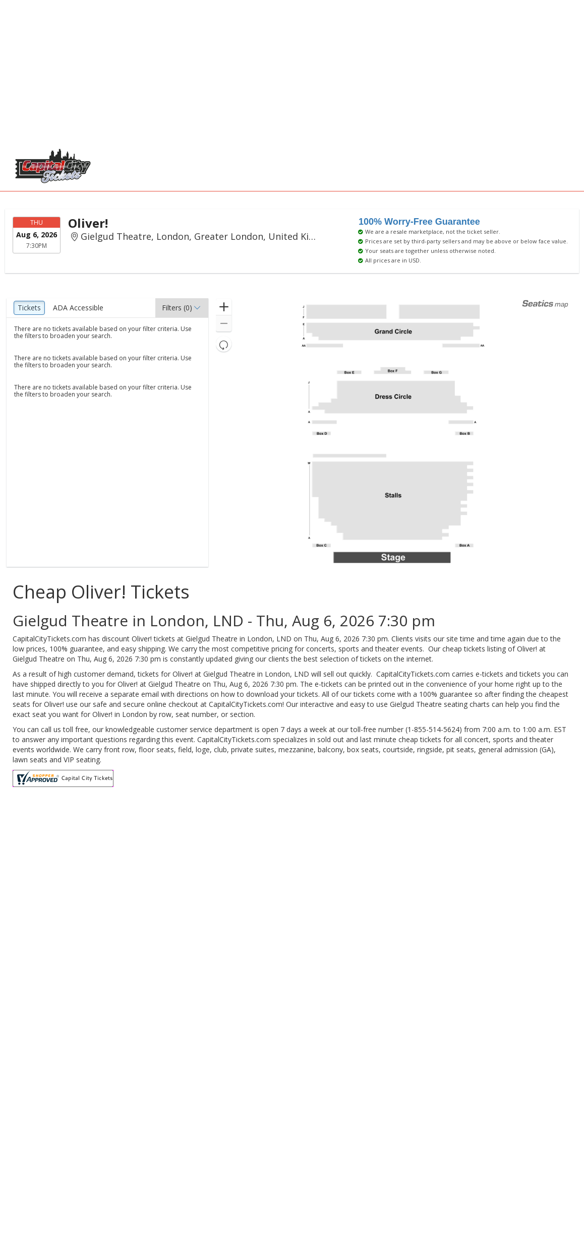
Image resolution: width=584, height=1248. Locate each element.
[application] (393, 432)
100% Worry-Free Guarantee (419, 222)
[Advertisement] (286, 70)
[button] (181, 307)
